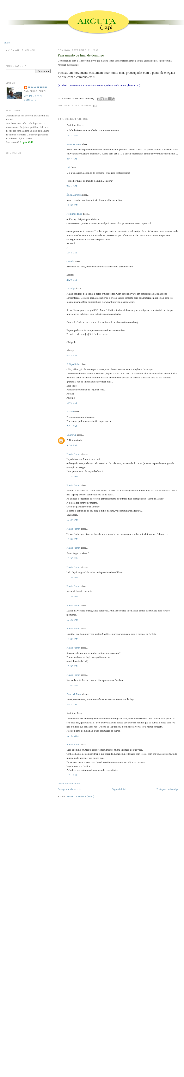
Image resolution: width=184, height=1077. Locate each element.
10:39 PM (72, 666)
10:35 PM (72, 558)
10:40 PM (72, 685)
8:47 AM (71, 158)
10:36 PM (72, 577)
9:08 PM (71, 445)
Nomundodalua (74, 213)
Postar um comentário (69, 783)
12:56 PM (72, 205)
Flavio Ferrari (73, 454)
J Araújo (70, 288)
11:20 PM (72, 135)
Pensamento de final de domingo (81, 55)
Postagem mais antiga (167, 789)
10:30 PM (72, 476)
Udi (68, 167)
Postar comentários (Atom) (80, 796)
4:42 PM (71, 355)
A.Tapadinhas (73, 364)
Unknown (71, 434)
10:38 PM (72, 619)
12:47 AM (72, 735)
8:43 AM (71, 704)
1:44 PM (71, 252)
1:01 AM (71, 775)
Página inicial (119, 789)
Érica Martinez (74, 194)
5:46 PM (71, 402)
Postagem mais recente (69, 789)
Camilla (70, 261)
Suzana (70, 411)
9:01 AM (71, 185)
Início (7, 42)
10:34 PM (72, 519)
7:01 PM (71, 426)
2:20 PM (71, 279)
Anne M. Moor (74, 144)
